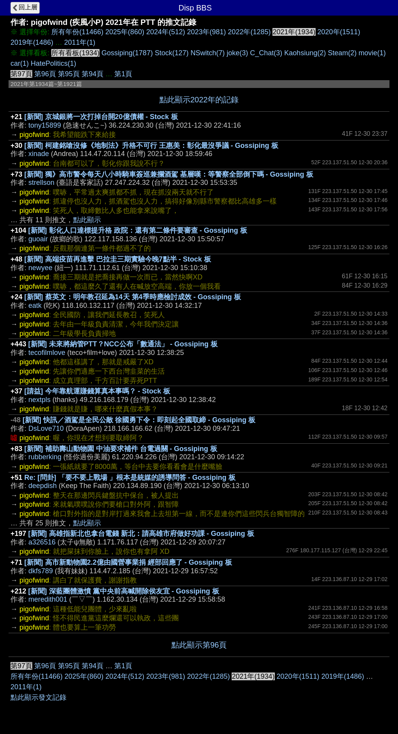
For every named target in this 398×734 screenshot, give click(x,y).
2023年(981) (206, 32)
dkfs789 (40, 571)
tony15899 (44, 125)
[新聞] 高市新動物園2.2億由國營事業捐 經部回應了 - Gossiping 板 (128, 562)
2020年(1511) (339, 32)
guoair (38, 239)
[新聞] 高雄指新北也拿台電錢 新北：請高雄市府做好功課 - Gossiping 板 (141, 533)
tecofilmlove (46, 352)
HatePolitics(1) (53, 63)
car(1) (19, 63)
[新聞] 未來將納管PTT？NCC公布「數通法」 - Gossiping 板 (123, 344)
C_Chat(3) (266, 53)
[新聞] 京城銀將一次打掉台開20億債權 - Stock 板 (101, 117)
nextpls (39, 400)
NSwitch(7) (207, 53)
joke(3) (237, 53)
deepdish (42, 486)
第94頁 (92, 74)
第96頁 (45, 74)
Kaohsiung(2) (305, 53)
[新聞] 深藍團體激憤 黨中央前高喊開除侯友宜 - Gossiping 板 (123, 591)
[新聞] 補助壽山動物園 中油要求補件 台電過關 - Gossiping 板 (120, 449)
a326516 (42, 542)
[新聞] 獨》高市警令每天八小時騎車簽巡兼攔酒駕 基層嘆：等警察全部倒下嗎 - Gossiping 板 (168, 174)
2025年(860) (124, 32)
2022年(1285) (249, 32)
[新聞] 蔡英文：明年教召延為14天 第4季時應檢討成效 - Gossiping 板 (132, 297)
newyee (40, 268)
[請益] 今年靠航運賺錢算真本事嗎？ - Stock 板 (97, 391)
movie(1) (372, 53)
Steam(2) (342, 53)
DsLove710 (46, 428)
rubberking (44, 457)
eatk (35, 305)
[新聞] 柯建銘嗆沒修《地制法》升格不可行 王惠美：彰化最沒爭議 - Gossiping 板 (151, 145)
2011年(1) (79, 42)
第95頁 (69, 74)
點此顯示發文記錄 (38, 697)
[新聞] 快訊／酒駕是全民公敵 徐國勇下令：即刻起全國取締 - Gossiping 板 (139, 420)
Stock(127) (172, 53)
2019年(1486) (31, 42)
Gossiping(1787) (127, 53)
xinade (38, 154)
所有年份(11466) (77, 32)
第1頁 (123, 74)
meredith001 (47, 599)
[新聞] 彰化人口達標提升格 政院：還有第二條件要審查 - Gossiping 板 (137, 230)
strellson (41, 182)
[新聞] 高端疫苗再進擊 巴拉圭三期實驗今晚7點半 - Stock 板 (117, 259)
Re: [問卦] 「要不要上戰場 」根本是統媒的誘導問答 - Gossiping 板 (130, 477)
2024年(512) (165, 32)
